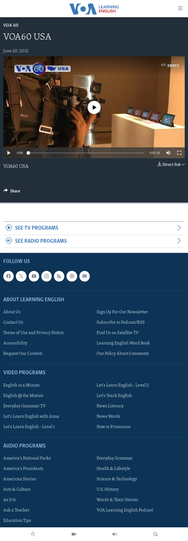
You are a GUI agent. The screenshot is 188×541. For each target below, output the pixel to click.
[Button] (12, 192)
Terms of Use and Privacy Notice (33, 333)
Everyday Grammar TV (24, 406)
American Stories (19, 479)
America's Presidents (23, 469)
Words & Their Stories (117, 500)
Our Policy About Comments (123, 354)
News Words (108, 416)
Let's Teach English (114, 396)
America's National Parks (27, 458)
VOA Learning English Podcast (125, 510)
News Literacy (110, 406)
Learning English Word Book (123, 343)
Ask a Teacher (16, 510)
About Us (12, 312)
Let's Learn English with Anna (31, 416)
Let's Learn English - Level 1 (29, 427)
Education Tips (17, 521)
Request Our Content (22, 354)
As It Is (9, 500)
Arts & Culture (17, 489)
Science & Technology (117, 479)
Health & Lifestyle (113, 469)
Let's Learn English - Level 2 (123, 385)
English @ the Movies (23, 396)
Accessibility (15, 343)
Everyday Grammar (115, 458)
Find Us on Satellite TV (118, 333)
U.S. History (108, 489)
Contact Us (13, 322)
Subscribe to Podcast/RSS (121, 322)
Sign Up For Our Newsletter (122, 312)
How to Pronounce (114, 427)
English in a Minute (21, 385)
